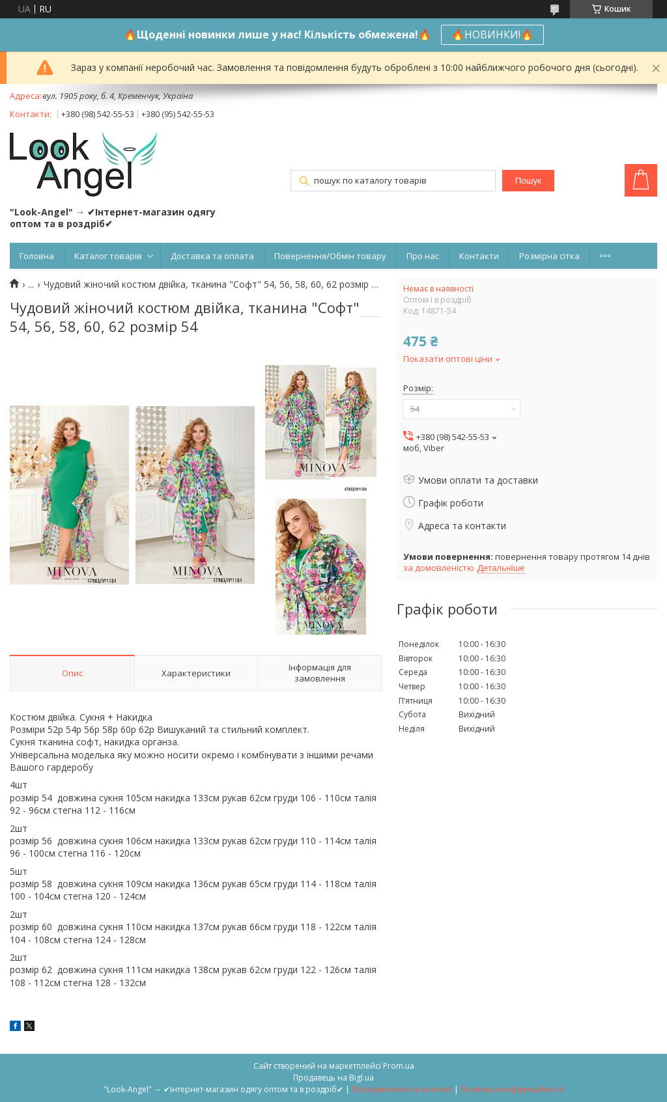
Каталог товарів (108, 256)
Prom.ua (398, 1065)
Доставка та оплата (212, 256)
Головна (37, 256)
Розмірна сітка (549, 256)
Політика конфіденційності (512, 1089)
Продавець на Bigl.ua (333, 1077)
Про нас (422, 256)
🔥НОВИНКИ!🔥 (492, 34)
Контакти (479, 256)
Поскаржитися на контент (402, 1089)
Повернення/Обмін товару (330, 256)
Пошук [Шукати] (528, 181)
